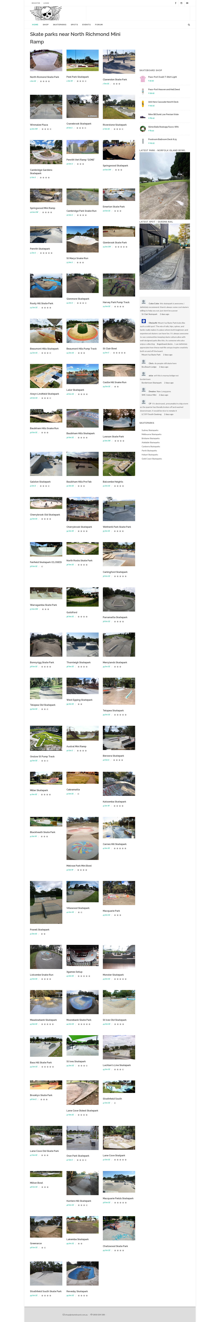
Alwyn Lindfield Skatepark (44, 394)
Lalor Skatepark (75, 390)
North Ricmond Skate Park (44, 77)
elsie (151, 375)
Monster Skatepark (113, 974)
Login (46, 3)
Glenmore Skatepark (78, 298)
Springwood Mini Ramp (42, 208)
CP (150, 403)
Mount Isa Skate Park (151, 354)
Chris (151, 363)
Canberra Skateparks (151, 446)
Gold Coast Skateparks (152, 458)
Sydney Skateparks (150, 430)
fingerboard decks (165, 344)
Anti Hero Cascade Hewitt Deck (163, 102)
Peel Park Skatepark (78, 77)
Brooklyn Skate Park (41, 1095)
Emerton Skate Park (114, 206)
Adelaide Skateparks (151, 442)
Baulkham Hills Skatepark (81, 433)
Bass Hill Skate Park (41, 1062)
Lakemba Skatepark (78, 1239)
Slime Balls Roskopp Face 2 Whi (163, 127)
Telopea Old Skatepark (42, 705)
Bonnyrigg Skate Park (42, 662)
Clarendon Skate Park (115, 79)
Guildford (72, 612)
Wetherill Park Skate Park (117, 527)
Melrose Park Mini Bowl (79, 865)
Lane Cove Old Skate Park (44, 1151)
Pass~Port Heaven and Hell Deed (164, 89)
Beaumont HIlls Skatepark (44, 348)
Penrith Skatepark (40, 248)
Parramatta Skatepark (115, 617)
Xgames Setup (74, 972)
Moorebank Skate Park (79, 1020)
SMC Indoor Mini (149, 395)
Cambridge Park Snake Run (82, 211)
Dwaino (152, 391)
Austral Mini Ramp (76, 746)
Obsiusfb (153, 323)
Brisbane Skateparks (151, 438)
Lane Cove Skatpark (114, 1155)
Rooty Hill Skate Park (41, 303)
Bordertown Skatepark (152, 382)
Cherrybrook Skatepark (79, 527)
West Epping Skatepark (79, 700)
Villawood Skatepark (78, 908)
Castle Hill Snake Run (114, 382)
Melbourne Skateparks (151, 434)
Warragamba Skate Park (43, 605)
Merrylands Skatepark (115, 662)
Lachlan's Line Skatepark (117, 1065)
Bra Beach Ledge (149, 367)
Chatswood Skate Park (115, 1246)
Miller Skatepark (39, 790)
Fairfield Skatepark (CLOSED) (46, 562)
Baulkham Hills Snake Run (44, 428)
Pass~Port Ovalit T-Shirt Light (162, 77)
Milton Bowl (36, 1183)
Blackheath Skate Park (42, 832)
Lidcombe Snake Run (41, 974)
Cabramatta (73, 789)
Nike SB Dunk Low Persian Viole (163, 114)
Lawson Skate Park (113, 436)
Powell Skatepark (39, 929)
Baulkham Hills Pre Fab (79, 481)
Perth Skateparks (149, 450)
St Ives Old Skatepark (115, 1020)
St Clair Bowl (110, 348)
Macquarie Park (111, 911)
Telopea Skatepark (113, 710)
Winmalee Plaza (39, 125)
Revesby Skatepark (77, 1291)
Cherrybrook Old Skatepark (45, 514)
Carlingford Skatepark (115, 572)
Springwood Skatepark (115, 165)
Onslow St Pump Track (42, 756)
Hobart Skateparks (150, 454)
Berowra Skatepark (113, 756)
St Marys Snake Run (77, 258)
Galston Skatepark (40, 481)
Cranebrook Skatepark (79, 123)
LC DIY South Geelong (151, 414)
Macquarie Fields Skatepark (118, 1198)
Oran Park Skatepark (78, 1155)
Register (36, 3)
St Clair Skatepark (149, 314)
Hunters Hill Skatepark (79, 1201)
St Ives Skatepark (76, 1061)
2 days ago (164, 314)
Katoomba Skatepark (114, 801)
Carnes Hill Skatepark (115, 844)
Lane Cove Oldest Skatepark (82, 1110)
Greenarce (36, 1243)
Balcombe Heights (113, 481)
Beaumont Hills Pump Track (82, 348)
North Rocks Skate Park (79, 560)
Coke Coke (154, 303)
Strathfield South (112, 1098)
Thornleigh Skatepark (79, 662)
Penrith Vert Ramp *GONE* (81, 159)
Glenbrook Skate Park (115, 242)
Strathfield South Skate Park (46, 1291)
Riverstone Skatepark (115, 125)
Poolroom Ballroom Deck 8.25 (162, 139)
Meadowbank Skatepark (43, 1020)
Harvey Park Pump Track (116, 302)
